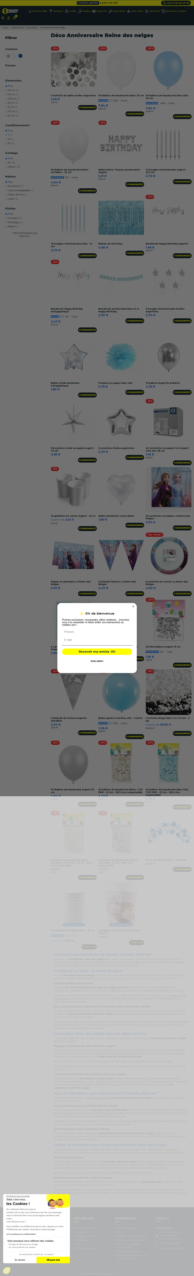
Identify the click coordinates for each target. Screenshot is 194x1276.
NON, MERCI (97, 661)
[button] (6, 1270)
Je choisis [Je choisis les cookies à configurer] (19, 1260)
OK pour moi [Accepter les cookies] (53, 1260)
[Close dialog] (133, 606)
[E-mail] (97, 640)
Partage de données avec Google (23, 1244)
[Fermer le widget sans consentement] (18, 1196)
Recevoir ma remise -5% (97, 651)
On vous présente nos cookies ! (22, 1247)
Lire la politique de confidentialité (21, 1234)
